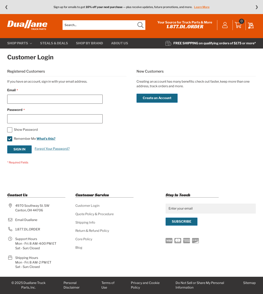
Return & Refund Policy (92, 231)
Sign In (225, 25)
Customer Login (87, 206)
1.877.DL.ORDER (184, 26)
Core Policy (83, 239)
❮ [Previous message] (6, 7)
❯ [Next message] (256, 7)
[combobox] (104, 25)
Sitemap (249, 283)
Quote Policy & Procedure (94, 214)
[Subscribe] (181, 222)
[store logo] (27, 25)
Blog (78, 247)
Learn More (201, 7)
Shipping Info (85, 222)
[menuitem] (19, 43)
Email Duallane (26, 220)
